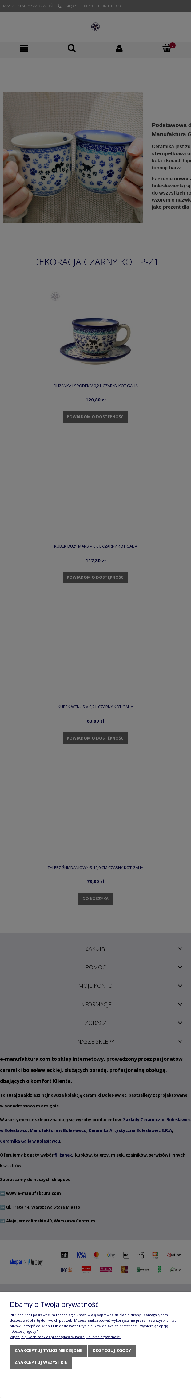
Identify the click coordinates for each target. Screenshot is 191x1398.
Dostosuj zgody (112, 1350)
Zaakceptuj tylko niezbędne (48, 1350)
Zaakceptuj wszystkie (40, 1362)
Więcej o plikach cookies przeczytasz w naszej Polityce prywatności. (65, 1336)
